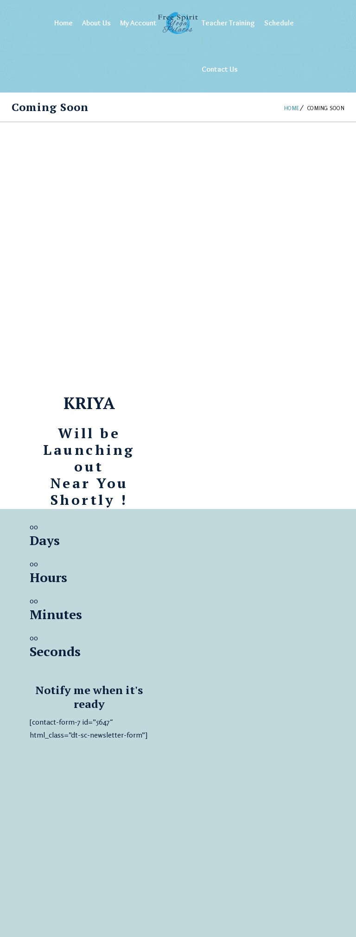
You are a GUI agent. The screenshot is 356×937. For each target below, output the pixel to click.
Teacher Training (228, 23)
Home (63, 23)
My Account (138, 23)
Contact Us (220, 69)
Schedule (279, 23)
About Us (96, 23)
